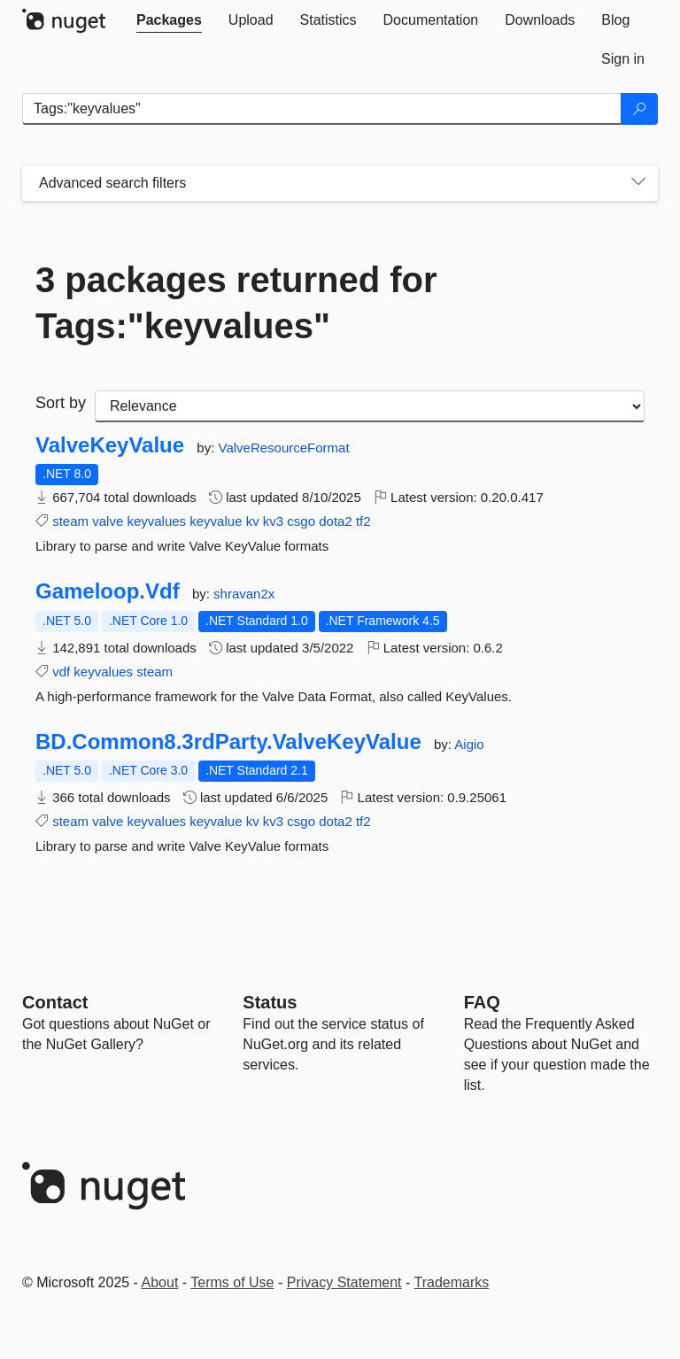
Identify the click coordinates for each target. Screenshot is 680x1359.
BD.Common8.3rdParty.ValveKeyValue (228, 742)
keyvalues (156, 521)
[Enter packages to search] (322, 109)
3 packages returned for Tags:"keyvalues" (236, 302)
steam (70, 521)
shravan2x (243, 593)
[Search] (639, 109)
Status (270, 1002)
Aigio (468, 744)
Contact (55, 1002)
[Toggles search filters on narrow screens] (638, 183)
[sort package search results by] (370, 406)
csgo (301, 521)
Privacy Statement (344, 1282)
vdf (61, 671)
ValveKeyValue (109, 445)
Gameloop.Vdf (107, 591)
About (160, 1282)
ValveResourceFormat (284, 447)
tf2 (363, 521)
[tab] (169, 20)
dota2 (335, 521)
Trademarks (452, 1282)
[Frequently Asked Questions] (482, 1002)
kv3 (273, 521)
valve (107, 521)
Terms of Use (232, 1282)
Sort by (60, 403)
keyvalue (215, 521)
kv (252, 521)
